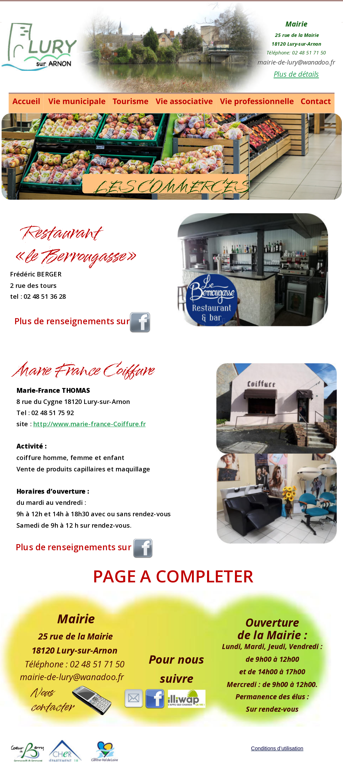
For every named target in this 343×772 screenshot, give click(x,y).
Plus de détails (296, 74)
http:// (43, 424)
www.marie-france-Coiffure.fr (99, 424)
